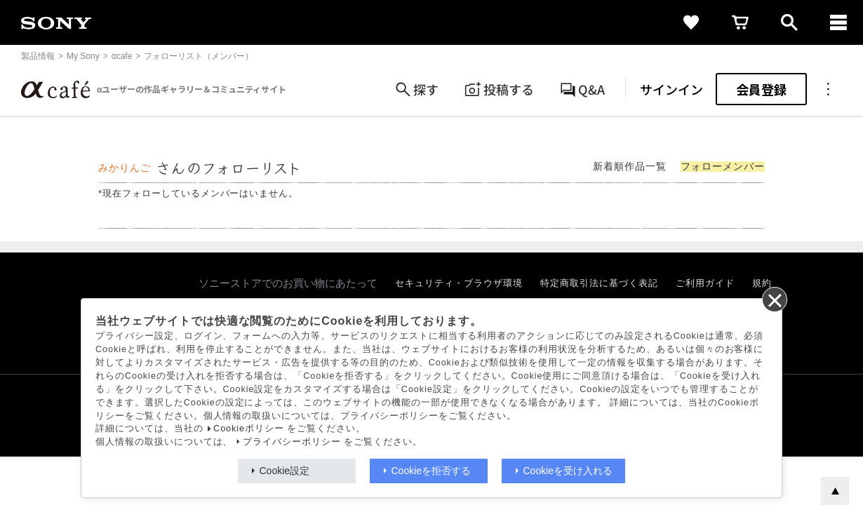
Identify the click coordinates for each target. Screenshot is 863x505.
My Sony (83, 56)
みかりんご (124, 168)
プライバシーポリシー (292, 442)
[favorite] (691, 22)
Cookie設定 (285, 470)
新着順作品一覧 (630, 166)
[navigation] (838, 22)
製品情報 (38, 56)
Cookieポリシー (248, 428)
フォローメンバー (723, 166)
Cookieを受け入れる (568, 470)
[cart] (740, 22)
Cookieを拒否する (431, 470)
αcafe (122, 56)
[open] (789, 22)
